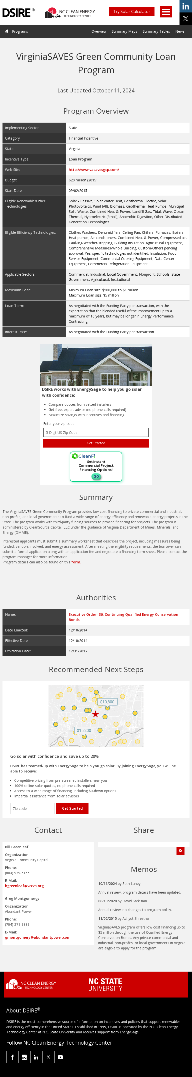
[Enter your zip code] (32, 808)
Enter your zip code (58, 423)
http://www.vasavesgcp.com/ (94, 169)
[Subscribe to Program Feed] (180, 851)
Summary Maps (124, 31)
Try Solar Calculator (131, 11)
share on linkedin (186, 6)
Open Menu (166, 11)
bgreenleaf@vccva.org (24, 885)
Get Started (72, 808)
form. (76, 562)
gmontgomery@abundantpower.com (37, 937)
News (179, 31)
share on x (186, 18)
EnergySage (129, 1032)
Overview (99, 31)
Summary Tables (156, 31)
